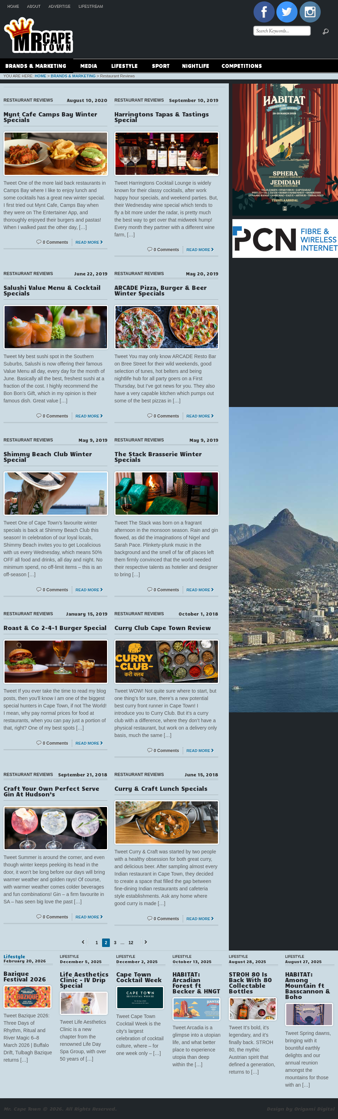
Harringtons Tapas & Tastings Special (161, 116)
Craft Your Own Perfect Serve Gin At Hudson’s (51, 791)
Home (13, 6)
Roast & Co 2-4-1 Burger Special (55, 627)
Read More (87, 242)
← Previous (84, 942)
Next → (145, 942)
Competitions (241, 65)
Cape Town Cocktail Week (139, 977)
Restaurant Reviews (28, 100)
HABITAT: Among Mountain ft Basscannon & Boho (307, 985)
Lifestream (90, 6)
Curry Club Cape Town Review (162, 627)
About (33, 6)
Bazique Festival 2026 (25, 976)
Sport (161, 65)
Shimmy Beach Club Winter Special (48, 456)
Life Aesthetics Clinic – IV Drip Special (84, 980)
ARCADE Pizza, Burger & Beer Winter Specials (160, 290)
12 (131, 942)
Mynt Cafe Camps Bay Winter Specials (50, 116)
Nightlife (195, 65)
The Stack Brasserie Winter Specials (158, 456)
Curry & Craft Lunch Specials (160, 788)
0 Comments (55, 242)
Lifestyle (124, 66)
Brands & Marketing (35, 66)
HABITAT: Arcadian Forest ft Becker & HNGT (196, 982)
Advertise (59, 6)
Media (88, 66)
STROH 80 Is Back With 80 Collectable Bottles (250, 982)
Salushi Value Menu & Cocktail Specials (52, 290)
